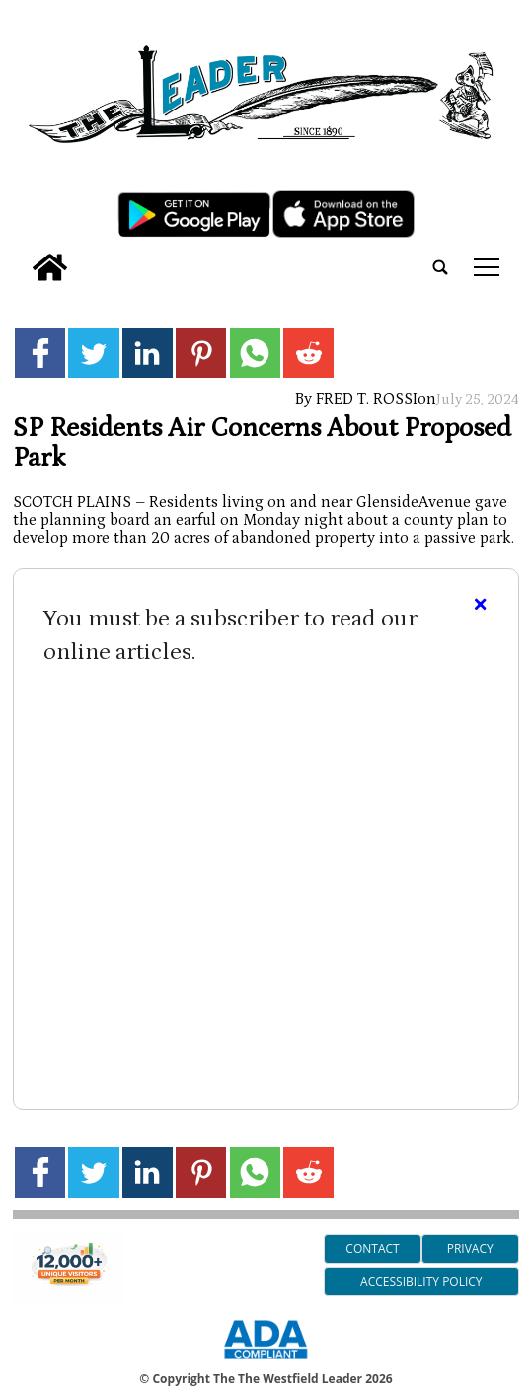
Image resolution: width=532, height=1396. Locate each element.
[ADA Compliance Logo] (265, 1361)
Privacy (470, 1248)
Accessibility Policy (421, 1281)
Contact (372, 1248)
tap (486, 267)
